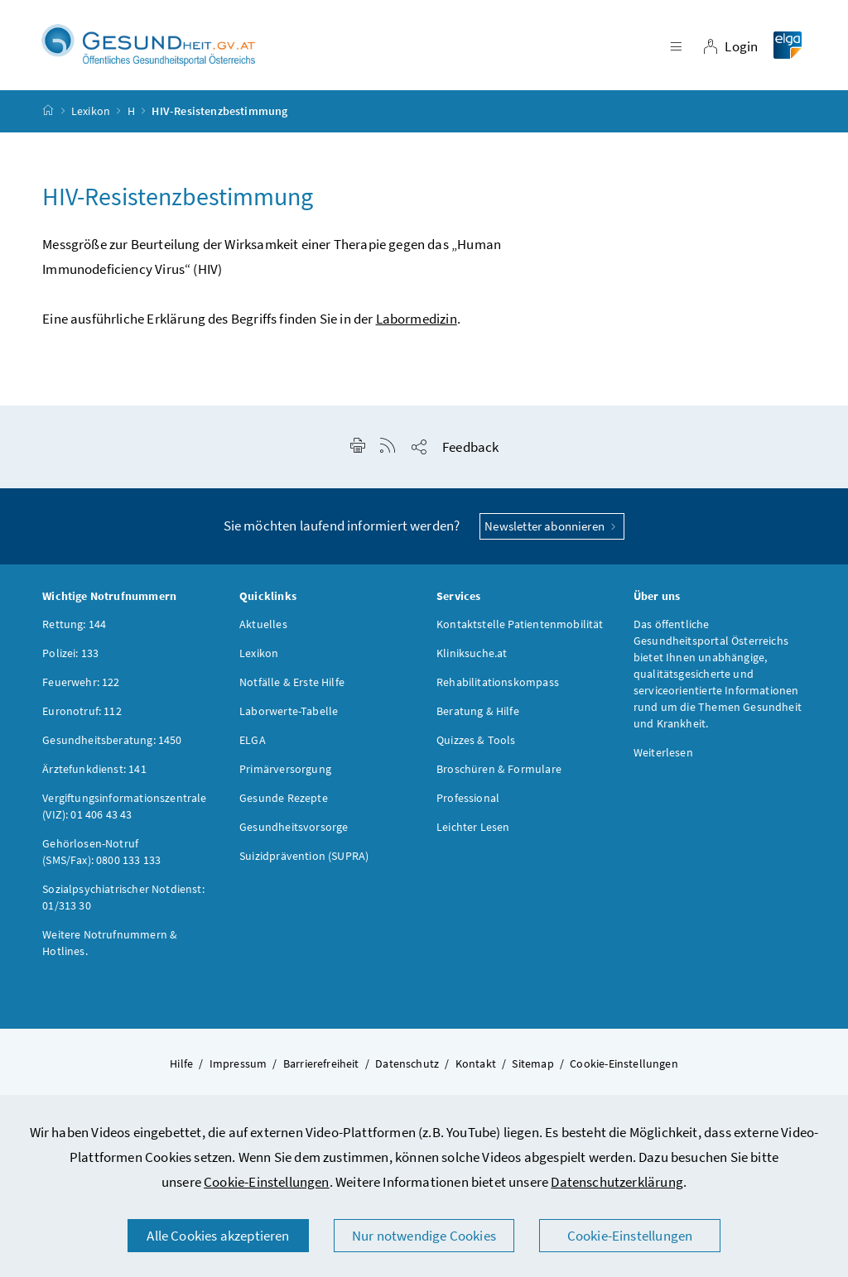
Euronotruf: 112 (82, 710)
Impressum (238, 1063)
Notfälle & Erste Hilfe (291, 682)
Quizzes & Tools (476, 739)
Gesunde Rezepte (283, 797)
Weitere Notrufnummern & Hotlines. (109, 942)
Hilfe (181, 1063)
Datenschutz (407, 1063)
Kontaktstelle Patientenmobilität (520, 624)
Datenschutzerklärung (617, 1182)
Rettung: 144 (74, 624)
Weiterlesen (663, 752)
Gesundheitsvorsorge (293, 826)
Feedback (470, 447)
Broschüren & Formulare (498, 768)
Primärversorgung (285, 768)
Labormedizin (416, 319)
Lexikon (90, 110)
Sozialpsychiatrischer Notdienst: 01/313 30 (123, 897)
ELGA (252, 739)
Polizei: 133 (70, 653)
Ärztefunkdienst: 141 (94, 768)
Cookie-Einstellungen (267, 1182)
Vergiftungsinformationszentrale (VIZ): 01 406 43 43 (124, 806)
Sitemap (532, 1063)
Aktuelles (263, 624)
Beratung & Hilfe (477, 710)
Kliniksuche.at (471, 653)
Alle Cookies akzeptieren (218, 1236)
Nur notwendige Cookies (424, 1236)
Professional (467, 797)
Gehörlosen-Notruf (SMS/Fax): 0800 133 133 (101, 851)
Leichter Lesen (472, 826)
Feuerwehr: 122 (80, 682)
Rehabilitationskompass (497, 682)
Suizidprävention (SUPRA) (304, 855)
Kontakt (475, 1063)
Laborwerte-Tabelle (288, 710)
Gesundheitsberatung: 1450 (111, 739)
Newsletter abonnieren (551, 526)
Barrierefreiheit (321, 1063)
